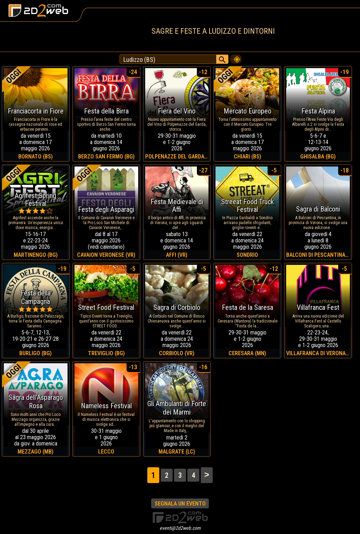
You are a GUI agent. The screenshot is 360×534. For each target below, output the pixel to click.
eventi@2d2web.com (180, 528)
